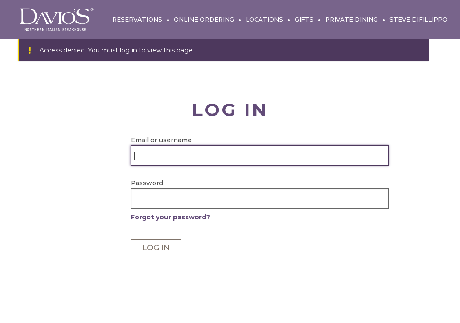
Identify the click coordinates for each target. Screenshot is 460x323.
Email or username (161, 140)
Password (147, 183)
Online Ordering (204, 19)
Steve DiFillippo (418, 19)
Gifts (304, 19)
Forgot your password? (170, 217)
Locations (264, 19)
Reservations (137, 19)
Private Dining (351, 19)
